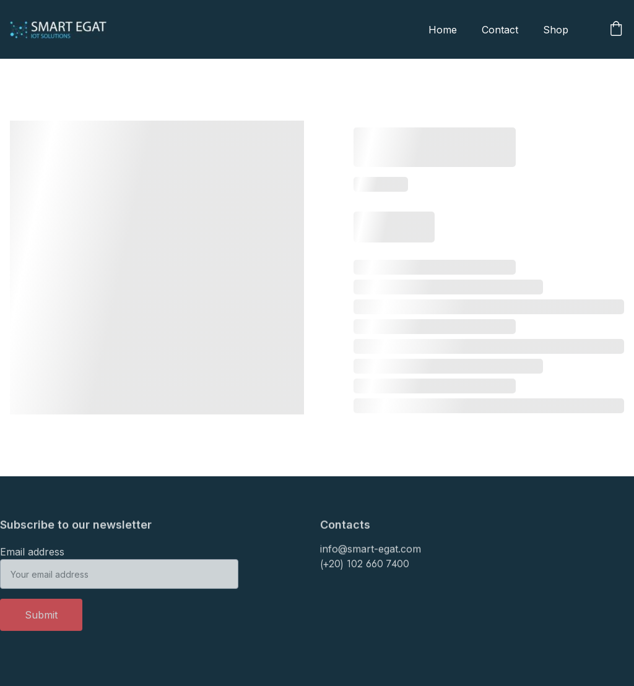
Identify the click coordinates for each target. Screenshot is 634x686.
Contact (500, 30)
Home (442, 30)
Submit (41, 619)
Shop (555, 30)
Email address (32, 556)
